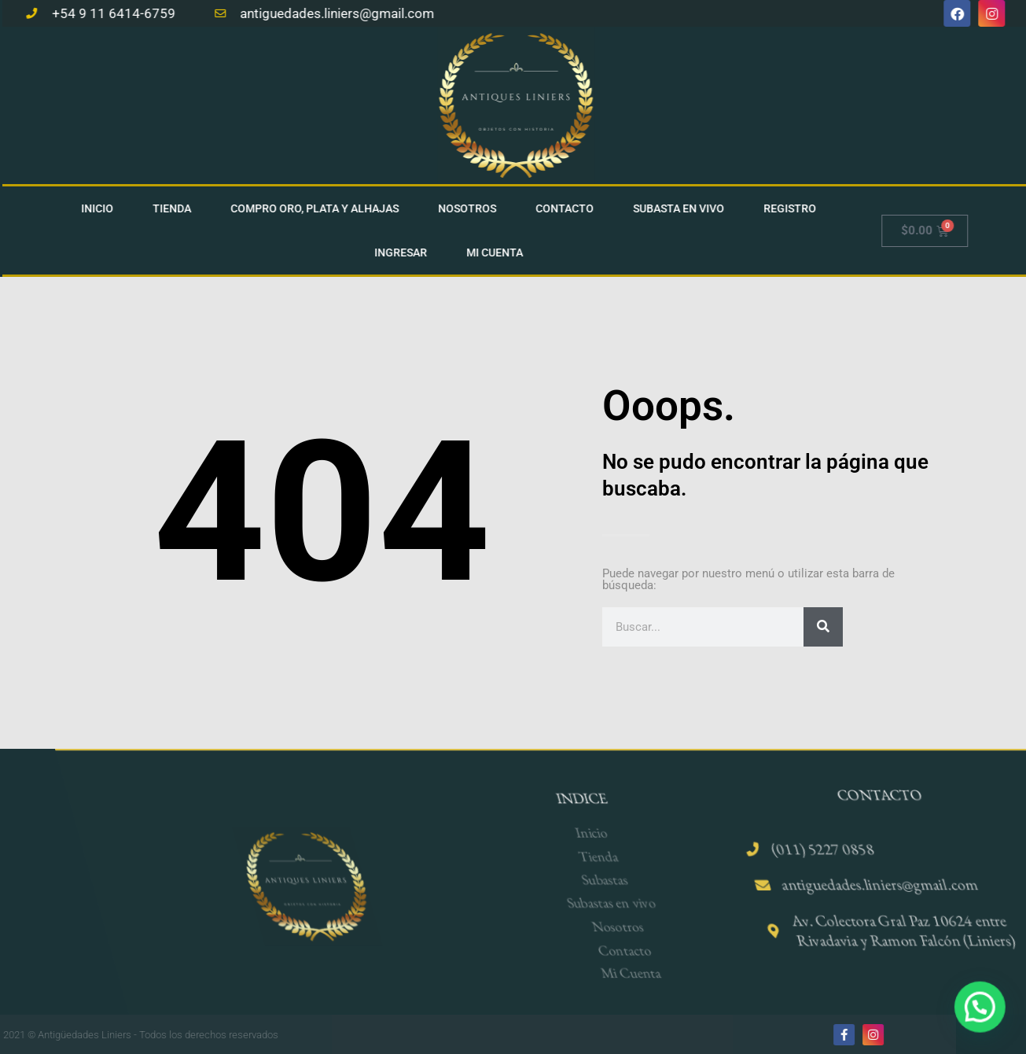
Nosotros (472, 208)
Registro (795, 208)
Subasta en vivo (684, 208)
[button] (985, 1022)
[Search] (823, 627)
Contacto (570, 208)
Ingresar (406, 252)
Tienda (177, 208)
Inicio (102, 208)
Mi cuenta (500, 252)
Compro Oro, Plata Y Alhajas (320, 208)
